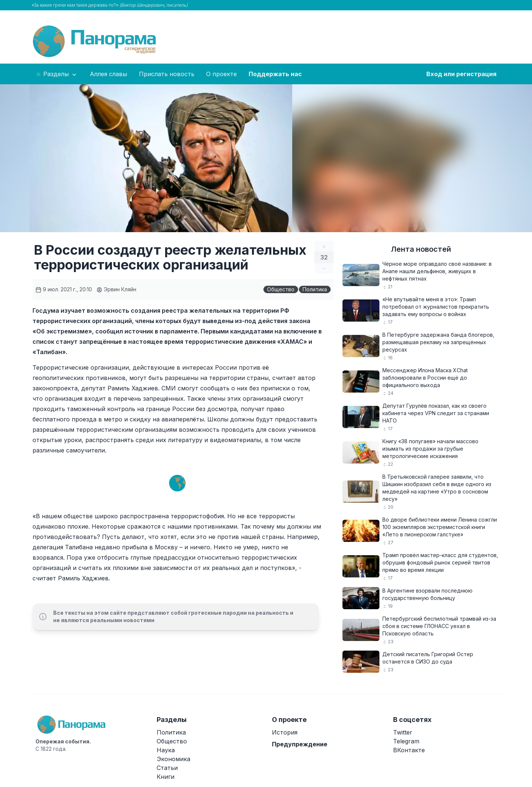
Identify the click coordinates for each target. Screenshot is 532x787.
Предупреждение (299, 744)
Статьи (167, 767)
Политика (315, 289)
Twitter (402, 732)
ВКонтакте (409, 750)
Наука (166, 750)
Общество (280, 289)
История (284, 732)
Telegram (406, 741)
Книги (165, 776)
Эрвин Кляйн (116, 289)
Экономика (173, 759)
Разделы (56, 74)
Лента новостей (421, 249)
